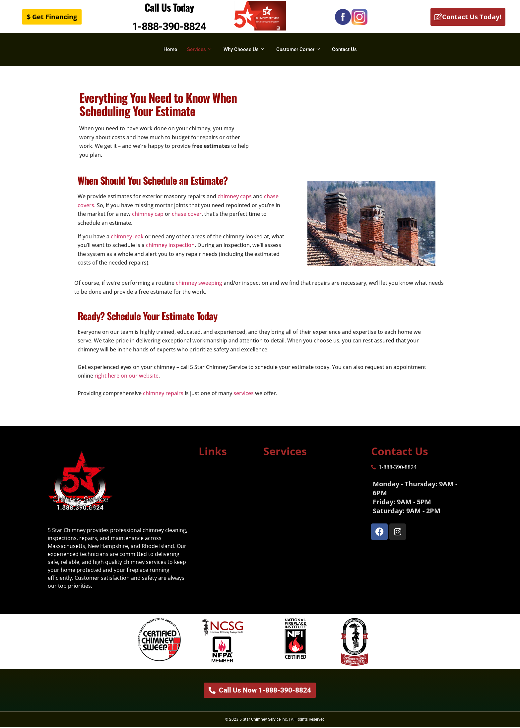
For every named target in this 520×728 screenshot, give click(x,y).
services (243, 393)
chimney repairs (163, 393)
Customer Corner (298, 49)
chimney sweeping (199, 282)
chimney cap (147, 213)
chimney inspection (170, 245)
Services (199, 49)
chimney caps (235, 196)
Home (170, 49)
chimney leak (127, 236)
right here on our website (127, 375)
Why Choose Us (244, 49)
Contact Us (344, 49)
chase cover (187, 213)
